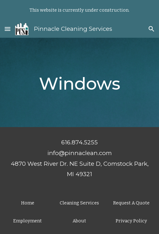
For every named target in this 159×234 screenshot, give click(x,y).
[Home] (27, 202)
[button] (7, 28)
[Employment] (27, 220)
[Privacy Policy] (131, 220)
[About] (80, 220)
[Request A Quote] (131, 202)
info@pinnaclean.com (79, 153)
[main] (79, 82)
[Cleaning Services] (80, 202)
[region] (79, 10)
